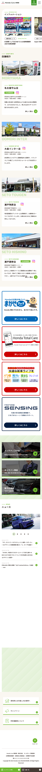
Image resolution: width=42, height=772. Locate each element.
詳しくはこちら (21, 319)
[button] (13, 534)
